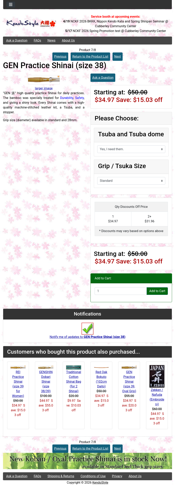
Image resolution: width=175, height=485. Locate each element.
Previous (60, 56)
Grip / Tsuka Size (122, 166)
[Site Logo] (31, 24)
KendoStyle (100, 482)
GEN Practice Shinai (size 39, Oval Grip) (129, 381)
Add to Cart (157, 291)
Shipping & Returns (60, 476)
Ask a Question (16, 40)
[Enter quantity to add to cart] (121, 291)
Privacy (117, 476)
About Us (68, 40)
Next (117, 56)
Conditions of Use (93, 476)
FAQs (37, 40)
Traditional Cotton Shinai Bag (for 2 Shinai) (73, 381)
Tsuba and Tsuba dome (131, 134)
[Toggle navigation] (10, 5)
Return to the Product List (90, 56)
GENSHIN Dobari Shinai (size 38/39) (46, 381)
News (51, 40)
